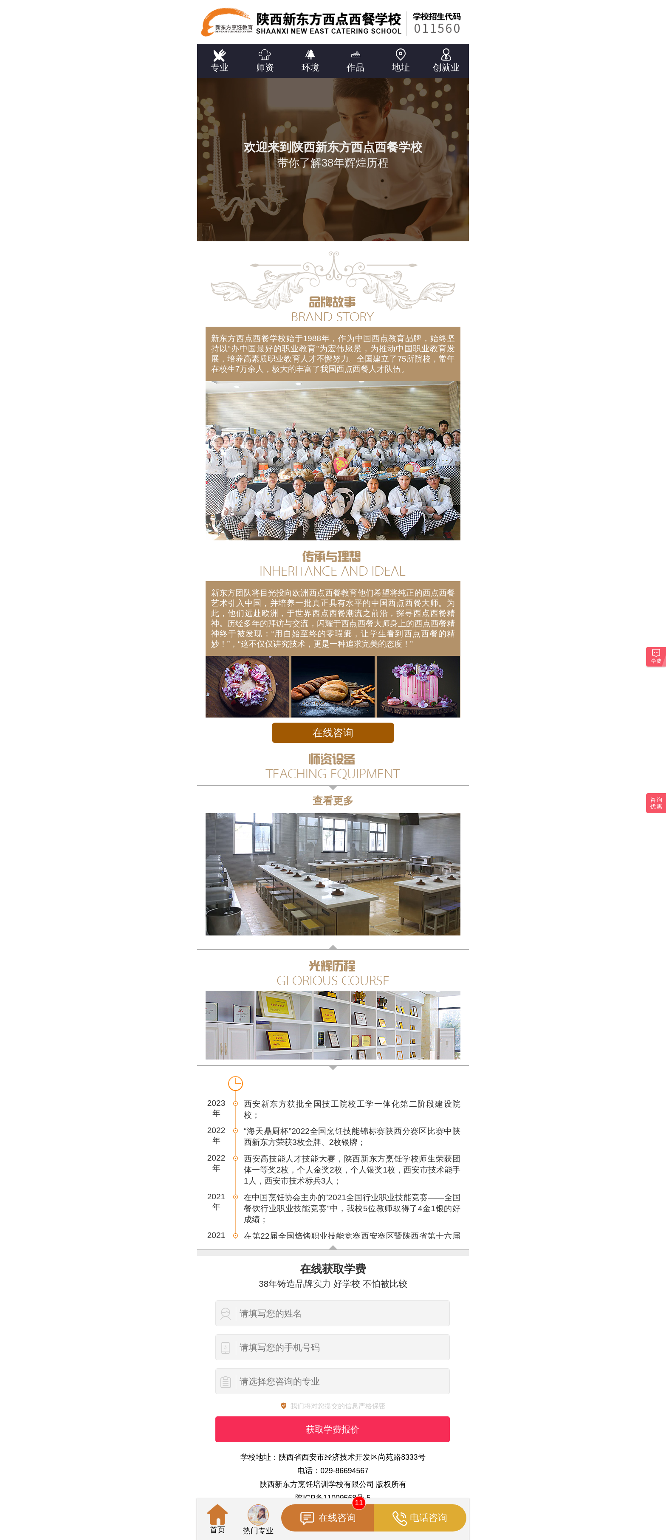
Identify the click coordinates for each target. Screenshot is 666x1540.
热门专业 (258, 1519)
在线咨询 (333, 732)
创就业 (446, 58)
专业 (220, 58)
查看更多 (333, 800)
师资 (265, 58)
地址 (401, 58)
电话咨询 (419, 1518)
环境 (310, 58)
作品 (355, 58)
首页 (217, 1519)
